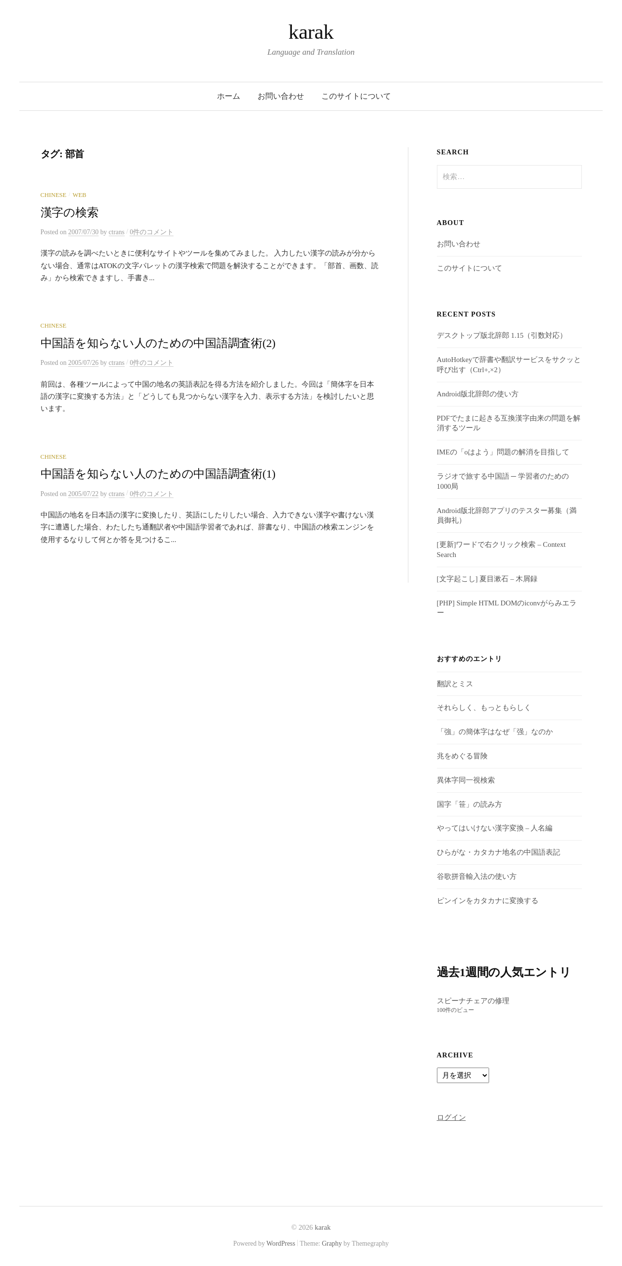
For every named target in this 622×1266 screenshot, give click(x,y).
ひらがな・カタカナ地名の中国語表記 (498, 852)
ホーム (228, 96)
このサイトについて (356, 96)
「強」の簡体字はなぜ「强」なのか (495, 732)
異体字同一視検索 (466, 780)
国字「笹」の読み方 (469, 804)
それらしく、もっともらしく (484, 707)
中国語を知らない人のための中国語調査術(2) (158, 343)
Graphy (332, 1243)
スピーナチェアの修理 (473, 1001)
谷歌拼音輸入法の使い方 (477, 876)
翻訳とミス (455, 684)
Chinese (54, 195)
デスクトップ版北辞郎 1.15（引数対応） (502, 335)
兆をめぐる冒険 (462, 756)
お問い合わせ (281, 96)
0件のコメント (152, 232)
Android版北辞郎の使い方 (478, 394)
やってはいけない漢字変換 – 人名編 (495, 828)
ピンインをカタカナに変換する (487, 900)
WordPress (280, 1243)
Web (79, 195)
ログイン (451, 1117)
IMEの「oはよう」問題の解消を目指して (503, 452)
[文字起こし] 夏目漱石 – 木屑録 (487, 579)
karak (311, 31)
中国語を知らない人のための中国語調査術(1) (158, 473)
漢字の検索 (70, 212)
